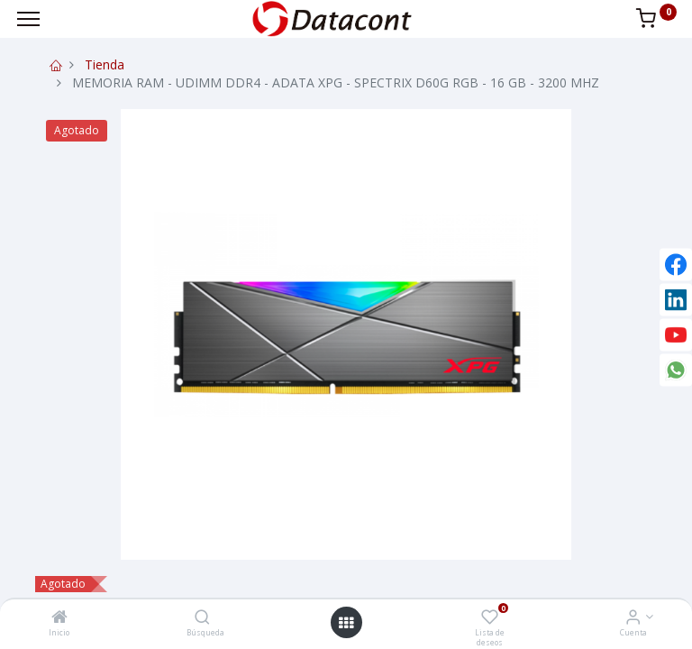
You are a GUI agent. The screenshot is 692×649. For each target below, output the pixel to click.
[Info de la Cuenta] (633, 617)
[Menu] (28, 19)
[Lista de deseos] (489, 617)
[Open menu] (346, 623)
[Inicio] (59, 617)
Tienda (104, 64)
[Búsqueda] (202, 617)
